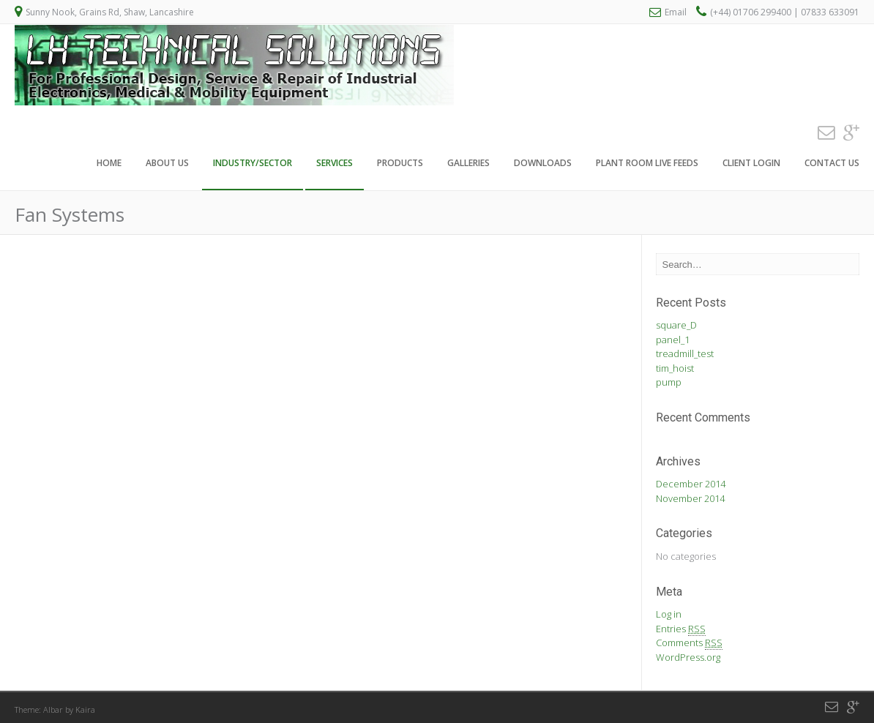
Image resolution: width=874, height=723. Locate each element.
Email (676, 12)
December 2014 (690, 483)
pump (668, 382)
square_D (676, 324)
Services (334, 164)
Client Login (751, 164)
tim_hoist (675, 368)
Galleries (468, 164)
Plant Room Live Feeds (647, 164)
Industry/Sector (252, 164)
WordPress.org (688, 657)
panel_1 (673, 339)
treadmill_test (685, 353)
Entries (681, 629)
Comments (689, 643)
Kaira (85, 709)
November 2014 (690, 498)
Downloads (543, 164)
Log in (668, 614)
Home (109, 164)
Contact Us (831, 164)
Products (400, 164)
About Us (167, 164)
